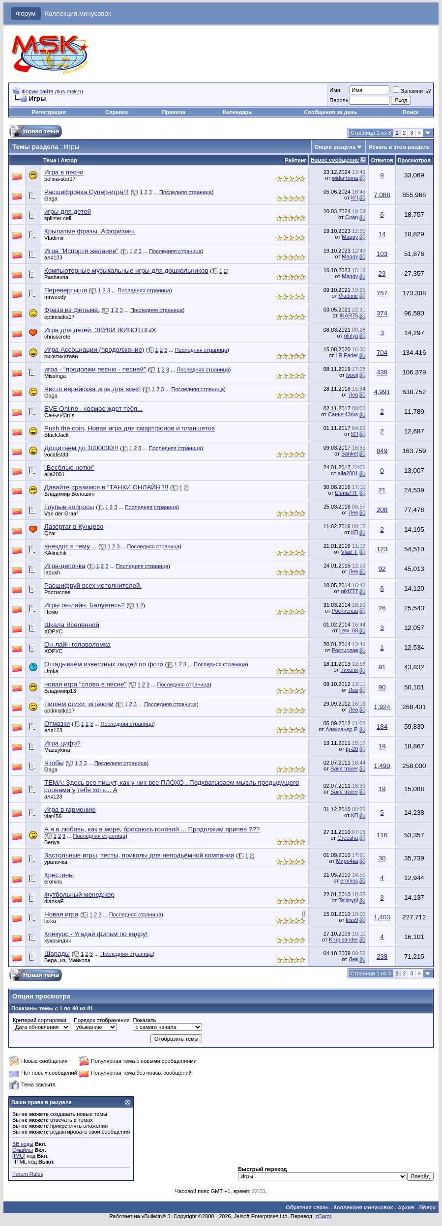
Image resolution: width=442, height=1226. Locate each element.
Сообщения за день (330, 112)
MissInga (55, 376)
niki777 (349, 591)
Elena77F (346, 493)
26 (382, 608)
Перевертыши (65, 290)
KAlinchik (55, 553)
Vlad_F (349, 552)
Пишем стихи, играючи (79, 704)
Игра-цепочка (64, 566)
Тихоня (349, 670)
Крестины (59, 875)
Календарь (237, 112)
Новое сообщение (335, 160)
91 (382, 667)
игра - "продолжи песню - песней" (95, 369)
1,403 (382, 917)
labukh (52, 572)
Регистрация (49, 112)
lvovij (352, 375)
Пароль (338, 100)
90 (382, 687)
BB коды (22, 1144)
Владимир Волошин (69, 494)
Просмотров (414, 160)
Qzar (50, 533)
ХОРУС (53, 631)
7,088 (382, 195)
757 (382, 293)
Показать (144, 1020)
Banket (349, 453)
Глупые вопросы (69, 507)
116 (382, 835)
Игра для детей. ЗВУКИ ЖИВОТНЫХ (100, 330)
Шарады (57, 953)
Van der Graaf (61, 513)
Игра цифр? (62, 743)
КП (354, 197)
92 (382, 568)
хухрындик (57, 940)
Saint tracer (344, 768)
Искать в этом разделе (399, 147)
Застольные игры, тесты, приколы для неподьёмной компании (139, 855)
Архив (406, 1207)
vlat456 (52, 816)
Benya (51, 842)
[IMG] (19, 1156)
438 (382, 372)
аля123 (53, 257)
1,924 (382, 707)
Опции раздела (335, 147)
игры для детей (67, 211)
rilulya (351, 336)
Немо (51, 612)
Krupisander (343, 939)
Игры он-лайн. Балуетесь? (84, 605)
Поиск (411, 112)
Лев (353, 395)
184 (382, 726)
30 (382, 858)
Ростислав (57, 592)
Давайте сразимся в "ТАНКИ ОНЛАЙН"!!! (106, 487)
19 (382, 746)
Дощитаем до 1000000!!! (81, 448)
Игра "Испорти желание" (81, 251)
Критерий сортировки (39, 1020)
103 (382, 253)
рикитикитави (61, 356)
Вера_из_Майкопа (67, 960)
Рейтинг (295, 160)
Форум (26, 13)
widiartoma (345, 178)
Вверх (427, 1207)
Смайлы (22, 1150)
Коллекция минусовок (78, 13)
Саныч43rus (59, 415)
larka (50, 921)
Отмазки (57, 723)
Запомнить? (412, 91)
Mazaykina (57, 750)
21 (382, 490)
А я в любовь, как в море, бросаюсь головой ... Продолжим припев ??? (152, 829)
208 (382, 509)
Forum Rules (27, 1174)
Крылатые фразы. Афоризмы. (90, 231)
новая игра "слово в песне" (85, 684)
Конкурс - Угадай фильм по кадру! (95, 934)
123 (382, 549)
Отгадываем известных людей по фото (103, 664)
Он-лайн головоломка (77, 644)
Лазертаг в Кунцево (73, 526)
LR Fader (346, 355)
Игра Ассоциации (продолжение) (94, 349)
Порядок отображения (101, 1020)
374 (382, 313)
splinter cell (57, 218)
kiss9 (352, 920)
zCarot (323, 1216)
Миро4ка (347, 861)
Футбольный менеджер (79, 894)
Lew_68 (348, 630)
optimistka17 (59, 317)
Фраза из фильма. (72, 310)
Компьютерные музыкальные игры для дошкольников (126, 270)
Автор (68, 160)
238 (382, 956)
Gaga (51, 198)
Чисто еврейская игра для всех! (92, 389)
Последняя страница (185, 192)
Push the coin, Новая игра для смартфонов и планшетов (129, 428)
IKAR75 (348, 315)
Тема (49, 160)
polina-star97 (60, 179)
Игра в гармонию (70, 809)
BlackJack (56, 435)
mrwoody (55, 297)
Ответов (382, 160)
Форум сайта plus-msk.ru (52, 91)
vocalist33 (56, 454)
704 (382, 352)
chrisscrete (57, 337)
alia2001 (54, 474)
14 (382, 234)
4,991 (382, 392)
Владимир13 (60, 691)
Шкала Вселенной (71, 624)
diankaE (54, 901)
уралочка (55, 862)
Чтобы (53, 763)
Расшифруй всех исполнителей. (93, 585)
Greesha (347, 838)
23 (382, 273)
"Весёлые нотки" (69, 467)
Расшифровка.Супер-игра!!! (86, 192)
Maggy (350, 237)
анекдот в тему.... (70, 546)
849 (382, 451)
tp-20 (352, 749)
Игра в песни (64, 172)
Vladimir (54, 238)
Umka (51, 671)
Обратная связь (307, 1207)
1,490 (382, 766)
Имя (334, 90)
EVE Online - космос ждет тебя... (93, 408)
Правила (173, 112)
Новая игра (61, 914)
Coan (351, 217)
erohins (53, 881)
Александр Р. (341, 729)
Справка (116, 112)
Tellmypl (348, 900)
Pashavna (56, 277)
